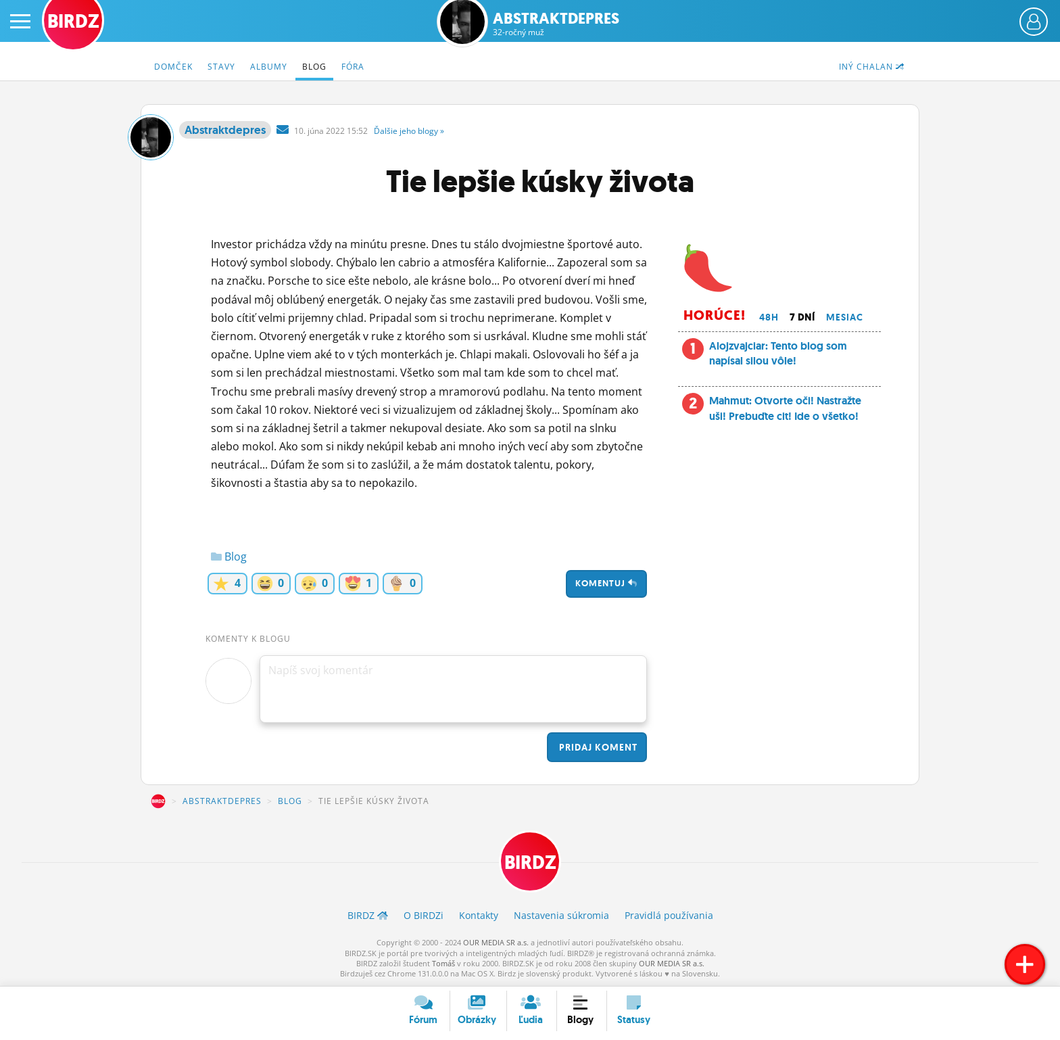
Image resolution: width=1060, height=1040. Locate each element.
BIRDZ (158, 801)
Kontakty (478, 915)
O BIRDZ (423, 915)
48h (769, 317)
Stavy (221, 66)
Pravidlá (669, 915)
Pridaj (596, 747)
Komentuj (606, 583)
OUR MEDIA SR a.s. (496, 942)
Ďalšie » (409, 131)
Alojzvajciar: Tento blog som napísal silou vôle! (778, 353)
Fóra (352, 66)
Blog (314, 66)
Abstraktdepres (556, 24)
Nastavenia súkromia (561, 915)
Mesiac (844, 317)
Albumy (268, 66)
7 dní (802, 317)
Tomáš (443, 963)
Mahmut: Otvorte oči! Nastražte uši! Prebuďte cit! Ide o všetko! (785, 408)
